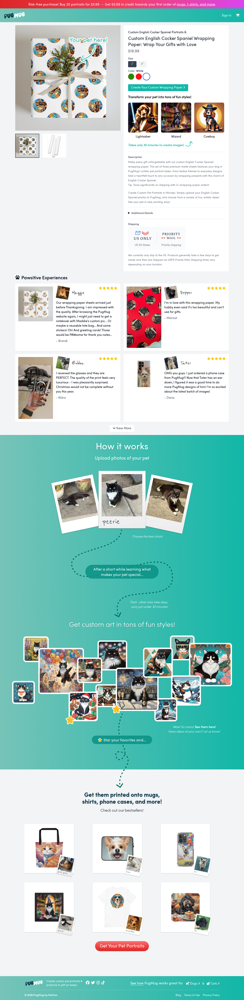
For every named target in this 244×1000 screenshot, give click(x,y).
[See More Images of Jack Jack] (53, 853)
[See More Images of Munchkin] (122, 921)
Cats (213, 983)
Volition (52, 995)
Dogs (193, 983)
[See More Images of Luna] (122, 853)
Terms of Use (192, 995)
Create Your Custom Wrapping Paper (158, 87)
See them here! (205, 727)
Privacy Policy (211, 995)
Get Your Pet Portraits (122, 964)
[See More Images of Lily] (190, 921)
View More (122, 428)
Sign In (226, 15)
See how (137, 983)
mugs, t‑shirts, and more (196, 4)
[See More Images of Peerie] (53, 921)
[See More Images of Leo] (190, 853)
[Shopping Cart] (237, 15)
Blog (178, 995)
